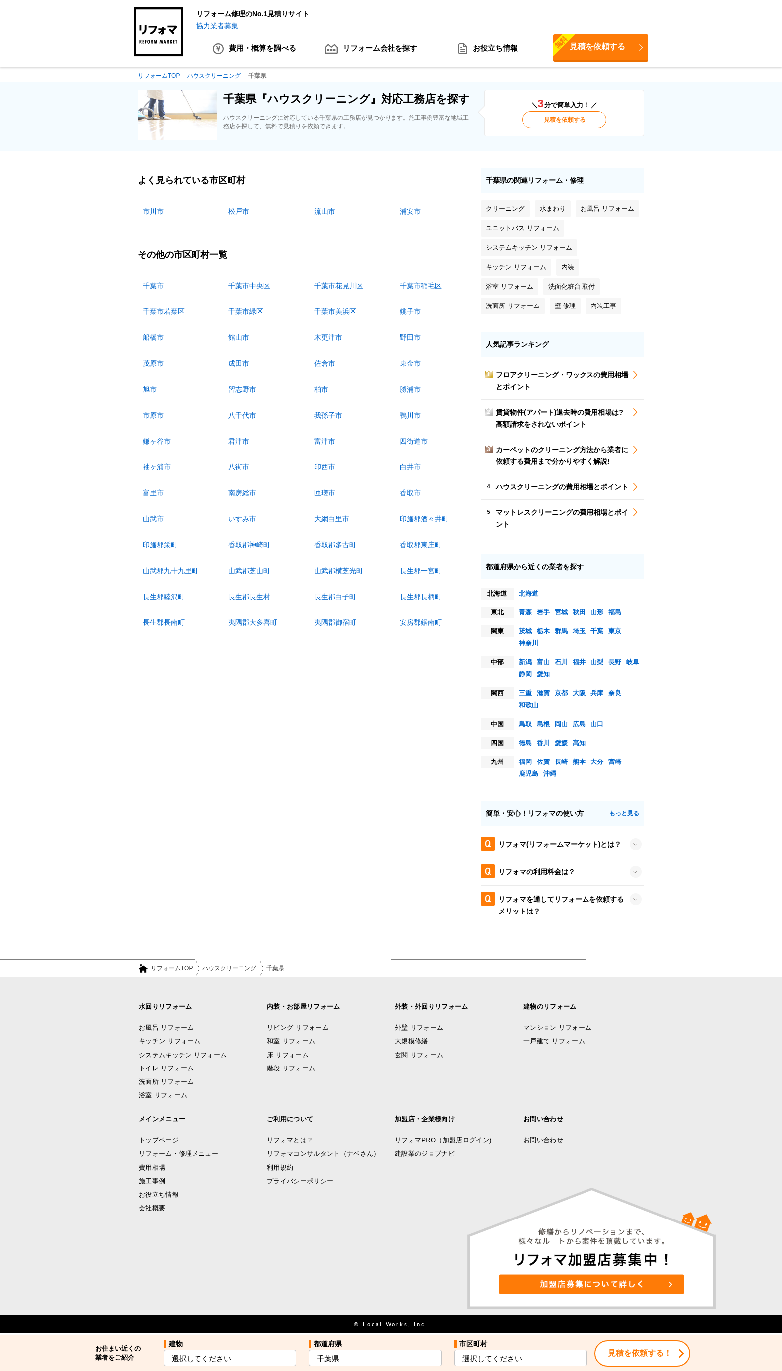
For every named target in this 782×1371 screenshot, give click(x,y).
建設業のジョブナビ (425, 1153)
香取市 (410, 493)
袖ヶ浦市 (157, 467)
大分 (596, 761)
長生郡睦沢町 (164, 597)
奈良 (614, 693)
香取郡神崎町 (249, 545)
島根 (543, 724)
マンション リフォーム (557, 1027)
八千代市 (242, 415)
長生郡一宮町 (421, 571)
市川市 (153, 211)
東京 (614, 631)
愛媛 (561, 743)
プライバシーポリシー (300, 1181)
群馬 (561, 631)
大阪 (579, 693)
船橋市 (153, 337)
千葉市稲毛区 (421, 286)
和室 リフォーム (291, 1041)
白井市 (410, 467)
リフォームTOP (172, 968)
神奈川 (528, 643)
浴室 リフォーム (163, 1095)
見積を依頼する (589, 46)
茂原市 (153, 363)
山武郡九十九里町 (170, 571)
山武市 (153, 519)
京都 (561, 693)
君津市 (238, 441)
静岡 (525, 674)
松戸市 (238, 211)
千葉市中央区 (249, 286)
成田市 (238, 363)
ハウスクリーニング (229, 968)
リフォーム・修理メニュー (178, 1153)
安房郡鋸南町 (421, 622)
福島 (614, 612)
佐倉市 (324, 363)
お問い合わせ (543, 1140)
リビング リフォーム (298, 1027)
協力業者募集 (217, 26)
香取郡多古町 (335, 545)
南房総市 (242, 493)
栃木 (543, 631)
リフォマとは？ (290, 1140)
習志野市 (242, 389)
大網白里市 (331, 519)
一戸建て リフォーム (554, 1041)
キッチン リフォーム (169, 1041)
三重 (525, 693)
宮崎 (614, 761)
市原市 (153, 415)
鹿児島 (528, 773)
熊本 (579, 761)
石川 (561, 662)
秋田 (579, 612)
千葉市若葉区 (164, 311)
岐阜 (632, 662)
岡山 (561, 724)
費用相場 (152, 1167)
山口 (596, 724)
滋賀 (543, 693)
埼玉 (579, 631)
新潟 (525, 662)
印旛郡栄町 (160, 545)
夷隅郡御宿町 (335, 622)
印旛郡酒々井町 (424, 519)
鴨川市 (410, 415)
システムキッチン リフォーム (183, 1055)
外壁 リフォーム (419, 1027)
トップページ (159, 1140)
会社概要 (152, 1208)
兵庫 (596, 693)
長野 (614, 662)
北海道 (528, 593)
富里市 (153, 493)
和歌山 (528, 705)
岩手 (543, 612)
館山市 (238, 337)
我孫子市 (328, 415)
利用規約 (280, 1167)
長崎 (561, 761)
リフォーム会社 (371, 49)
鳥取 (525, 724)
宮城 (561, 612)
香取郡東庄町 (421, 545)
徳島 (525, 743)
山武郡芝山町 (249, 571)
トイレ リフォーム (166, 1068)
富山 (543, 662)
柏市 (321, 389)
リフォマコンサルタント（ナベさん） (323, 1153)
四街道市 (414, 441)
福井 (579, 662)
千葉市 (153, 286)
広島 (579, 724)
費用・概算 (254, 49)
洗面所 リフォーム (166, 1081)
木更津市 (328, 337)
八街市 (238, 467)
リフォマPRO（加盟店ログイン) (443, 1140)
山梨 (596, 662)
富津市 (324, 441)
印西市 (324, 467)
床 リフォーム (288, 1055)
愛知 (543, 674)
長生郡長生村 (249, 597)
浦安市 (410, 211)
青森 (525, 612)
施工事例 (152, 1181)
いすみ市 (242, 519)
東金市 (410, 363)
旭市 (150, 389)
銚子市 (410, 311)
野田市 (410, 337)
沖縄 (549, 773)
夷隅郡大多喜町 (252, 622)
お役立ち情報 (487, 49)
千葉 (596, 631)
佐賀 (543, 761)
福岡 (525, 761)
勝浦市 (410, 389)
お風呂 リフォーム (166, 1027)
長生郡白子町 (335, 597)
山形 (596, 612)
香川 (543, 743)
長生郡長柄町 (421, 597)
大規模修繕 (411, 1041)
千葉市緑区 (245, 311)
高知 (579, 743)
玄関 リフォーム (419, 1055)
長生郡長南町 (164, 622)
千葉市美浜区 (335, 311)
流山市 (324, 211)
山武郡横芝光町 (338, 571)
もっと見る (624, 813)
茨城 (525, 631)
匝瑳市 (324, 493)
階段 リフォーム (291, 1068)
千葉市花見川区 (338, 286)
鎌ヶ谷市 (157, 441)
